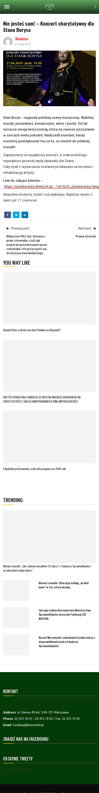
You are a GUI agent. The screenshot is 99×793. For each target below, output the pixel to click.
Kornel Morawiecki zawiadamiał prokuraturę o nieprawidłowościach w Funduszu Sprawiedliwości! (67, 641)
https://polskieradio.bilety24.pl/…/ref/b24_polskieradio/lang (51, 186)
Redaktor (21, 38)
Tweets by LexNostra (18, 770)
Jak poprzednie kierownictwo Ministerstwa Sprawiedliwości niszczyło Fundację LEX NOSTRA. (65, 614)
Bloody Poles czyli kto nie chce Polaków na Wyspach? (32, 330)
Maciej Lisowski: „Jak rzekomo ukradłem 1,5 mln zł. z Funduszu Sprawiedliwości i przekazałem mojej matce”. (47, 568)
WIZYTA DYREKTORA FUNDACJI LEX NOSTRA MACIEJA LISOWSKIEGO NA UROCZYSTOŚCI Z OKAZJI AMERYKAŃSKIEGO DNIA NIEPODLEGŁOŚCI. (42, 399)
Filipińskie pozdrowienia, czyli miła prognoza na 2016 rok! (34, 468)
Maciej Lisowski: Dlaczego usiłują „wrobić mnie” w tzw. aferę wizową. (64, 585)
